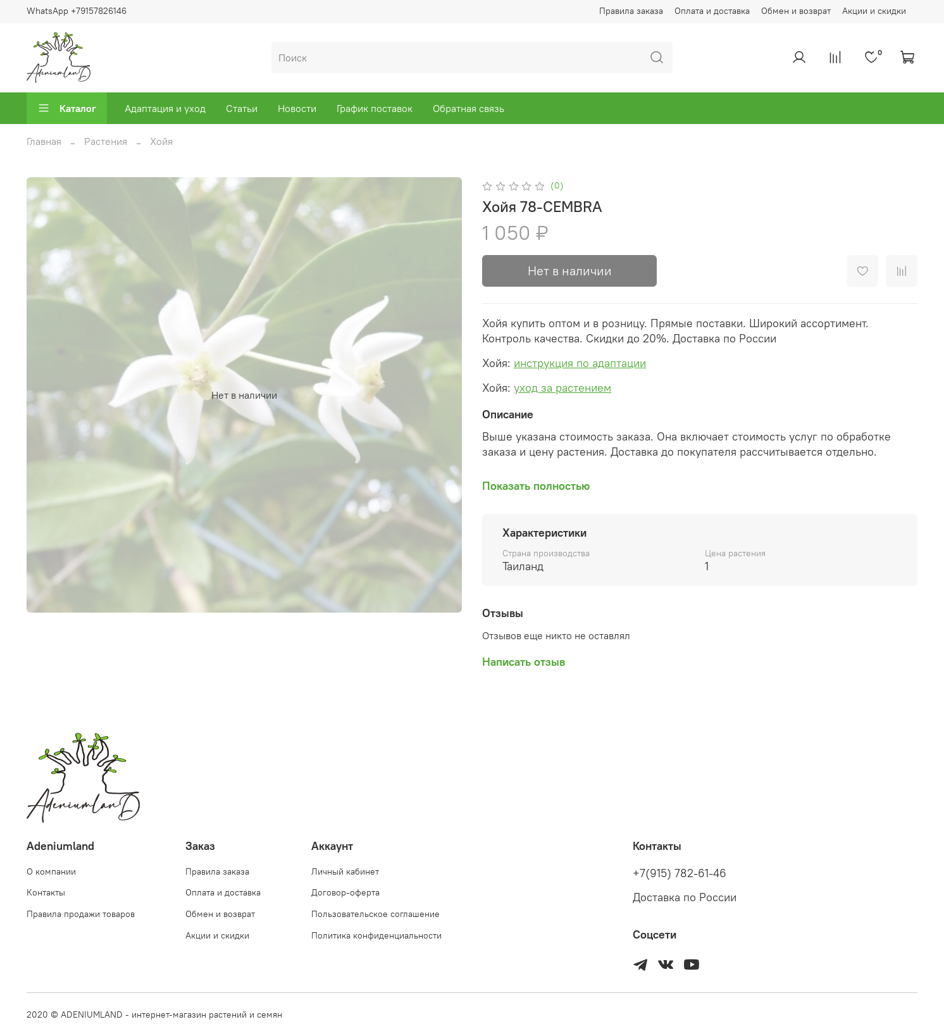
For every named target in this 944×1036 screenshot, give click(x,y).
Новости (297, 108)
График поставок (375, 108)
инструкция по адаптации (580, 363)
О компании (51, 871)
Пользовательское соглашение (375, 914)
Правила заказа (631, 10)
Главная (44, 141)
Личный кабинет (345, 871)
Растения (105, 141)
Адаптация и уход (165, 108)
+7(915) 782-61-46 (679, 873)
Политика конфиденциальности (376, 935)
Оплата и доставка (712, 10)
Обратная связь (468, 108)
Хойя (161, 141)
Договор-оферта (345, 892)
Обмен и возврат (796, 10)
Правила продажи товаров (81, 914)
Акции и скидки (874, 10)
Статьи (242, 108)
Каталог (66, 108)
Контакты (46, 892)
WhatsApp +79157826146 (77, 10)
